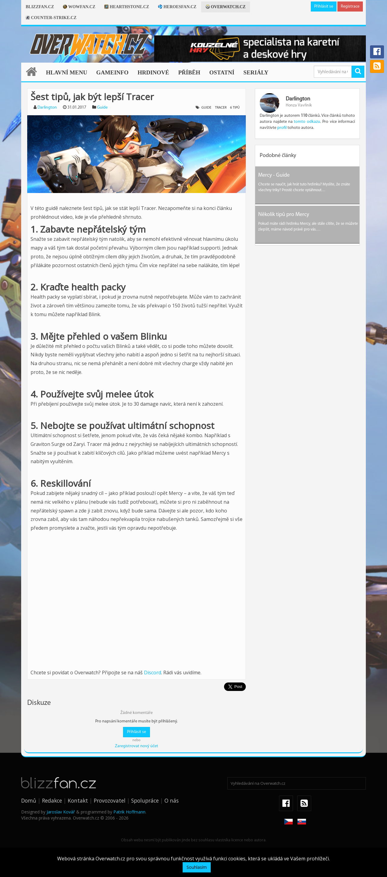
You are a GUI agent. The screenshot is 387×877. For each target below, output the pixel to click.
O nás (171, 800)
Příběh (189, 72)
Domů (28, 800)
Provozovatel (109, 800)
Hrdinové (153, 72)
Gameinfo (112, 72)
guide (206, 108)
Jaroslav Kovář (61, 812)
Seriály (255, 72)
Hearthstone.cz (126, 7)
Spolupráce (145, 800)
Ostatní (221, 72)
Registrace (350, 6)
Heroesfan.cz (177, 7)
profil (282, 128)
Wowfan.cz (79, 7)
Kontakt (78, 800)
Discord (152, 672)
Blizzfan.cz (40, 7)
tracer (220, 108)
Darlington (47, 107)
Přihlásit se (323, 6)
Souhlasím (197, 867)
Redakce (52, 800)
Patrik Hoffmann (129, 812)
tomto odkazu (307, 121)
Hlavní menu (66, 72)
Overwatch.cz (226, 7)
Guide (102, 107)
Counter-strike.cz (51, 17)
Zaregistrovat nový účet (136, 746)
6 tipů (235, 108)
